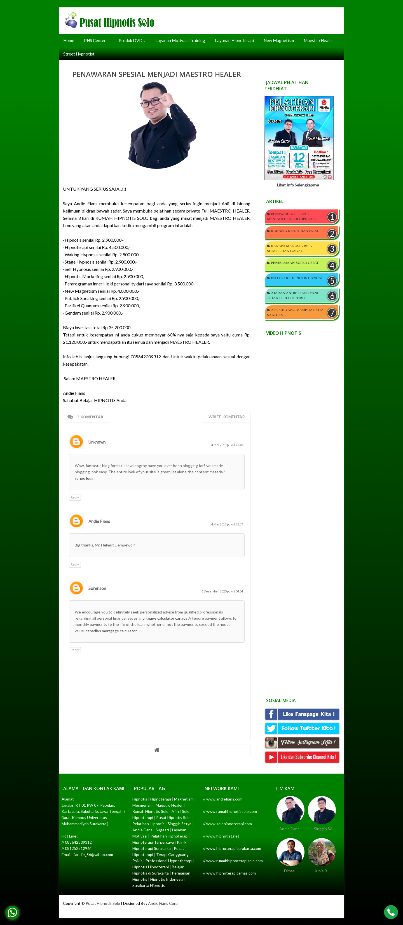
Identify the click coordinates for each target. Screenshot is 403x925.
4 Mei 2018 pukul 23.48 (227, 445)
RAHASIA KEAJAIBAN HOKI (294, 231)
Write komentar (226, 416)
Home (68, 40)
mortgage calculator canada (163, 618)
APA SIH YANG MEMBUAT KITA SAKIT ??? (295, 312)
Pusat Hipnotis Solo (103, 903)
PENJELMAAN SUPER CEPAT (295, 262)
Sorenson (97, 588)
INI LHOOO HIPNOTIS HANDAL (297, 278)
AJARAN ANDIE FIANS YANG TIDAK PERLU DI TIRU (293, 295)
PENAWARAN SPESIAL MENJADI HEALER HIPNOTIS (291, 216)
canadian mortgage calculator (111, 630)
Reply (75, 497)
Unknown (97, 441)
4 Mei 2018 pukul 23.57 (227, 524)
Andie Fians (99, 521)
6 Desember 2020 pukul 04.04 (222, 591)
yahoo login (85, 478)
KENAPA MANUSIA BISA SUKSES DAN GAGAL (289, 248)
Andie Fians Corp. (163, 903)
